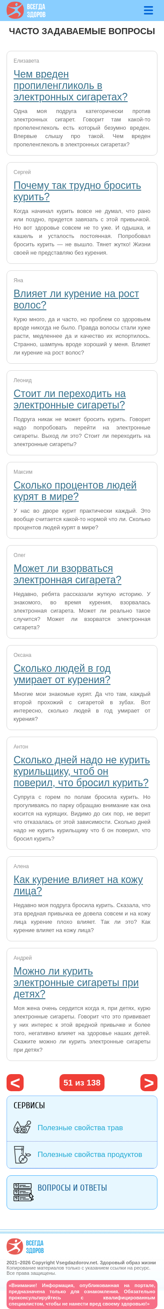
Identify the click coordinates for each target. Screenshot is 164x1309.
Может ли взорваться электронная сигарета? (68, 574)
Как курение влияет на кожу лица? (78, 885)
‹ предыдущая (15, 1082)
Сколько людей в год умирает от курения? (62, 674)
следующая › (148, 1082)
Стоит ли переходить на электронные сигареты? (70, 399)
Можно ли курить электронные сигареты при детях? (76, 982)
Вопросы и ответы (72, 1188)
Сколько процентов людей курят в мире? (75, 490)
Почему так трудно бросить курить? (77, 191)
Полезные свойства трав (80, 1128)
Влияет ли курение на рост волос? (76, 299)
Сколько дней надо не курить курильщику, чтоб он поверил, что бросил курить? (82, 771)
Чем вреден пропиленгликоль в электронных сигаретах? (71, 85)
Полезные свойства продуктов (90, 1154)
